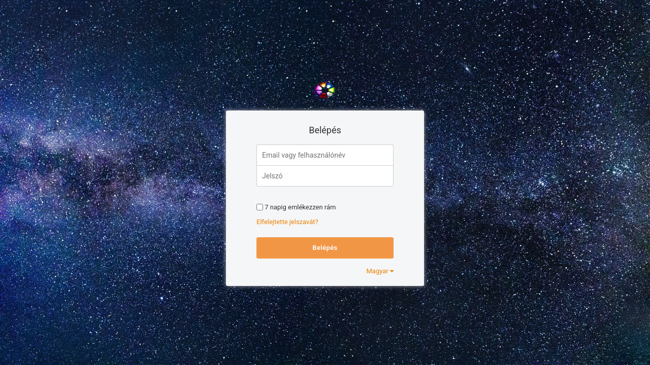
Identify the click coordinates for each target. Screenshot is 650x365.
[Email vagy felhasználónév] (325, 154)
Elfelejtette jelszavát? (287, 222)
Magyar (380, 271)
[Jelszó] (325, 176)
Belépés (324, 247)
